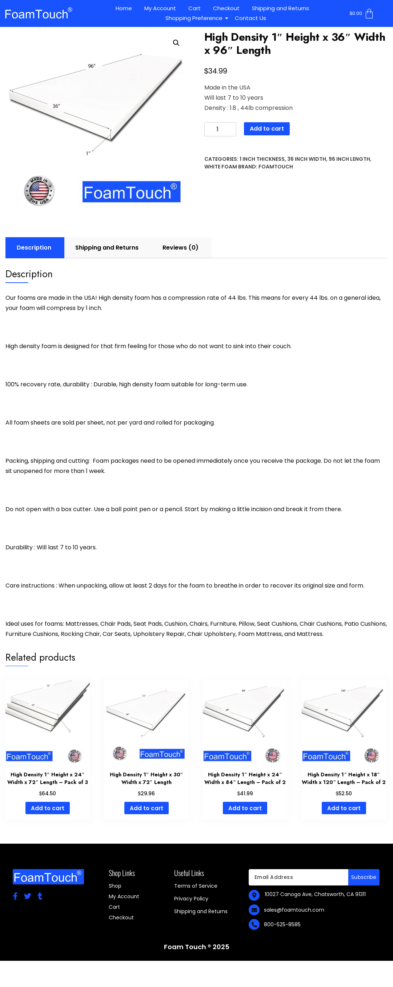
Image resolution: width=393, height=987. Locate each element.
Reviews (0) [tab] (180, 247)
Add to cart (267, 128)
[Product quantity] (220, 129)
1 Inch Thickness (262, 159)
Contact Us (250, 18)
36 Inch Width (306, 159)
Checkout (226, 8)
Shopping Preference (195, 18)
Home (124, 8)
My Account (160, 8)
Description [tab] (34, 247)
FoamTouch (275, 166)
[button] (176, 42)
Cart (194, 8)
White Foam (220, 166)
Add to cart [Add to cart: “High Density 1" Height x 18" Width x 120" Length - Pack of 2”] (344, 808)
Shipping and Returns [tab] (107, 247)
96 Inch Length (349, 159)
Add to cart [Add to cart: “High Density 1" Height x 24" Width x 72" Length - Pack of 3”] (47, 808)
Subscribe (363, 877)
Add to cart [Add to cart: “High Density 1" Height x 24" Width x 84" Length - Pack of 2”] (245, 808)
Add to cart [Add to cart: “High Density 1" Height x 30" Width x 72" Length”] (146, 808)
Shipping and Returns (280, 8)
